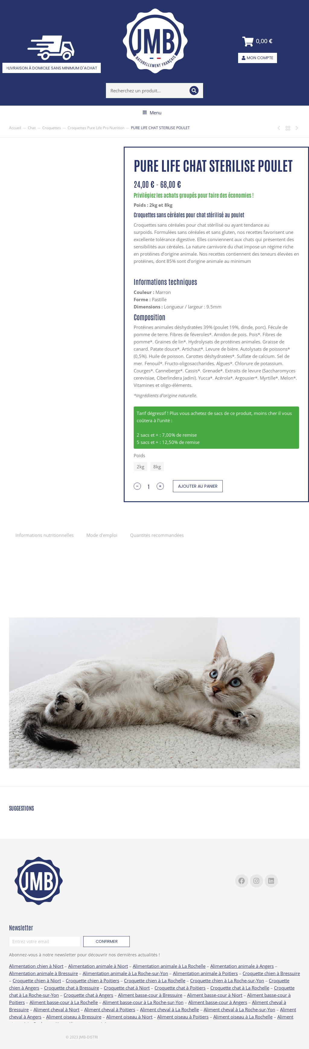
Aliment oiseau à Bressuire (73, 1017)
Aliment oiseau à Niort (129, 1017)
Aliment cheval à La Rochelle (169, 1009)
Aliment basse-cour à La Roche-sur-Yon (143, 1002)
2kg (140, 467)
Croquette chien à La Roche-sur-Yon (227, 980)
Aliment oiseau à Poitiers (183, 1017)
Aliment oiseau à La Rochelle (242, 1017)
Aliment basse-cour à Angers (217, 1002)
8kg (157, 467)
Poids (139, 455)
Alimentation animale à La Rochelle (169, 966)
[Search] (194, 90)
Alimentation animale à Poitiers (205, 973)
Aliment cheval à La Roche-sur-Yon (239, 1009)
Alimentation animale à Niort (98, 966)
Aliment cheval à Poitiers (109, 1009)
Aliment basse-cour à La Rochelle (64, 1002)
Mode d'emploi (101, 535)
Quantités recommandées (157, 535)
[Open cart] (257, 41)
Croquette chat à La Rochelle (239, 988)
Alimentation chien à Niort (36, 966)
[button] (152, 112)
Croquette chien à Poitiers (92, 980)
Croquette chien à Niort (37, 980)
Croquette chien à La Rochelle (154, 980)
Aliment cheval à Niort (56, 1009)
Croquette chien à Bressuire (271, 973)
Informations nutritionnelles (44, 535)
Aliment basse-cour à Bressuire (150, 995)
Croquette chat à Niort (127, 988)
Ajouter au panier (198, 486)
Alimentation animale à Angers (242, 966)
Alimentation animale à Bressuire (43, 973)
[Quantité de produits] (149, 486)
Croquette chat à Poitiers (179, 988)
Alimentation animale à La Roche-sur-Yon (125, 973)
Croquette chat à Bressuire (71, 988)
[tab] (44, 535)
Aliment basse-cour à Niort (214, 995)
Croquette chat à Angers (88, 995)
